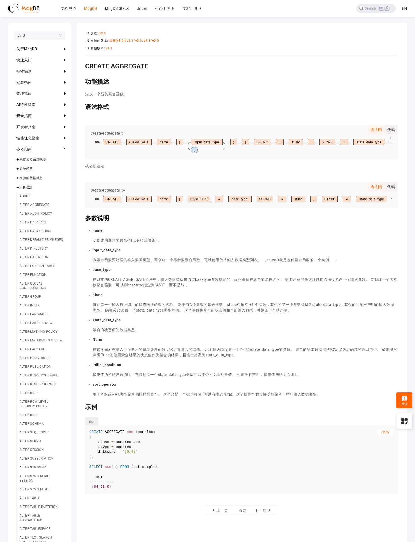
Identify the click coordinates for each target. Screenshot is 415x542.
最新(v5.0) (117, 41)
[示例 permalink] (81, 406)
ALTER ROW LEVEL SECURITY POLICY (34, 404)
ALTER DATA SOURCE (36, 231)
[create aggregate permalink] (81, 65)
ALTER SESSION (32, 450)
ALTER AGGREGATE (34, 205)
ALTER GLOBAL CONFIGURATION (33, 286)
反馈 (404, 401)
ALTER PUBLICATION (35, 366)
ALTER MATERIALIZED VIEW (41, 340)
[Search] (376, 8)
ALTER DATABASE (33, 222)
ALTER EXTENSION (34, 257)
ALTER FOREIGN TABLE (37, 266)
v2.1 (147, 41)
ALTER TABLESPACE (35, 529)
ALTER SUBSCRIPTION (37, 458)
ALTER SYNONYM (33, 467)
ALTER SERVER (31, 441)
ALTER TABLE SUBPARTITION (31, 518)
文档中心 (68, 8)
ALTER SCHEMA (32, 423)
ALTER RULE (29, 415)
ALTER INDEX (30, 305)
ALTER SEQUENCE (33, 432)
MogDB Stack (117, 8)
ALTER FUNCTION (33, 275)
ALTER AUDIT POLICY (36, 213)
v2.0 (155, 41)
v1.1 (109, 48)
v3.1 (130, 41)
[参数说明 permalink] (81, 217)
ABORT (25, 196)
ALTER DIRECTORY (34, 248)
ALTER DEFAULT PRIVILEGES (41, 240)
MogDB (90, 8)
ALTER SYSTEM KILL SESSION (35, 478)
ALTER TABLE (30, 498)
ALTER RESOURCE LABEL (39, 375)
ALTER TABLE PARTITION (39, 507)
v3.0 (102, 33)
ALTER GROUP (30, 297)
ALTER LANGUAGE (34, 314)
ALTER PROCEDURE (34, 358)
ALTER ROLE (29, 393)
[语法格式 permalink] (81, 106)
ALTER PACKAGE (32, 349)
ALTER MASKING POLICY (39, 332)
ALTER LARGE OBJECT (37, 323)
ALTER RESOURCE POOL (38, 384)
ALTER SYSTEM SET (35, 489)
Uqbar (142, 8)
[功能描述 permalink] (81, 81)
